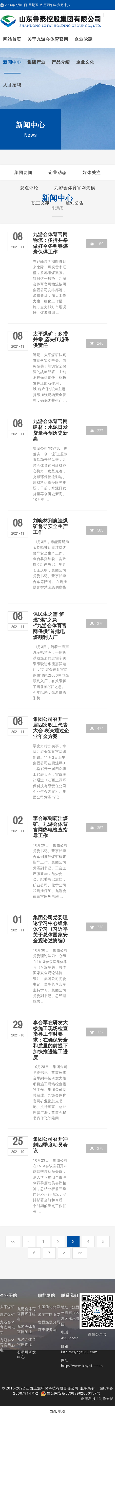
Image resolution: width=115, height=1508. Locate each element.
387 (96, 828)
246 (96, 343)
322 (96, 1032)
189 (96, 244)
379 (96, 1148)
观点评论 (29, 187)
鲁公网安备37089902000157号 (71, 1393)
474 (96, 728)
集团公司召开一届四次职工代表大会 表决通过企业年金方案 (51, 727)
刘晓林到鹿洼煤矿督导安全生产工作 (50, 526)
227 (96, 431)
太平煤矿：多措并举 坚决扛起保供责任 (51, 339)
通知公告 (75, 203)
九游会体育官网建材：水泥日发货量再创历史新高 (50, 430)
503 (96, 530)
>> (80, 1252)
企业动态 (57, 172)
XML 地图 (57, 1411)
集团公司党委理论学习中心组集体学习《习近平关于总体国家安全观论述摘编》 (50, 929)
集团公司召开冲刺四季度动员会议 (50, 1145)
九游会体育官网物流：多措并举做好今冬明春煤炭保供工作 (50, 243)
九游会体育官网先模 (74, 187)
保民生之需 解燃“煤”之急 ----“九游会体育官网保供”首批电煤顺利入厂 (50, 625)
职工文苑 (40, 203)
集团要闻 (23, 172)
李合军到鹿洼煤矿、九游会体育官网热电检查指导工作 (50, 827)
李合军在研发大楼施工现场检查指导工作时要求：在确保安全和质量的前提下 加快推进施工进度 (50, 1040)
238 (96, 927)
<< (13, 1241)
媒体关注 (92, 172)
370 (96, 623)
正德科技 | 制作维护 (97, 1399)
